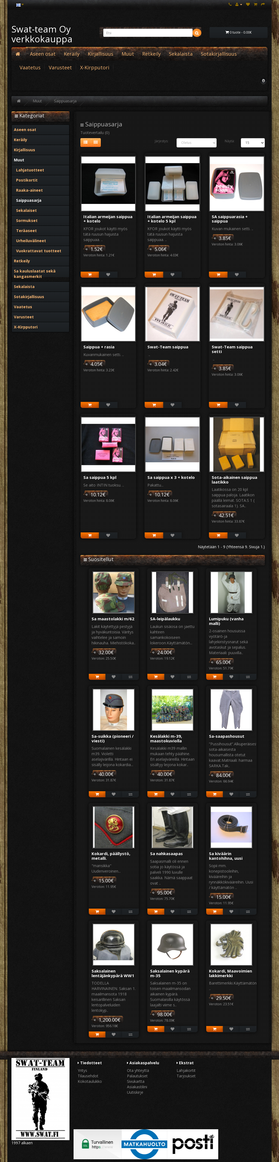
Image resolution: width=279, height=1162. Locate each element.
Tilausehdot (88, 1075)
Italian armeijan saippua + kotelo (107, 219)
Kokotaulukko (90, 1081)
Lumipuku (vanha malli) (226, 621)
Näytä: (229, 141)
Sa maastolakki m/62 (113, 618)
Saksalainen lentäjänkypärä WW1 (113, 973)
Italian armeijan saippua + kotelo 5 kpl (171, 219)
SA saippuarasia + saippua (230, 219)
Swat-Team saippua (167, 346)
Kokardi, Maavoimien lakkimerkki (230, 973)
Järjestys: (161, 141)
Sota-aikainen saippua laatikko (234, 480)
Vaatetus (30, 67)
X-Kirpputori (94, 67)
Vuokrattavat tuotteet (37, 250)
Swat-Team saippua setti (232, 349)
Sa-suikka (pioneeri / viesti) (113, 738)
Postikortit (26, 180)
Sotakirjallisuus (219, 54)
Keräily (72, 54)
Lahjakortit (186, 1070)
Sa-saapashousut (226, 736)
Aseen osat (43, 54)
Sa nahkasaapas (166, 853)
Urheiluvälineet (30, 240)
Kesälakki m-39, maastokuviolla (166, 738)
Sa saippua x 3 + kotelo (171, 477)
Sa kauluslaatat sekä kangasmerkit (35, 273)
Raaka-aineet (28, 190)
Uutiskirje (135, 1092)
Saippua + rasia (98, 346)
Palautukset (137, 1075)
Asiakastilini (137, 1086)
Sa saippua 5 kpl (99, 477)
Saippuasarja (65, 100)
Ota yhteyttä (138, 1070)
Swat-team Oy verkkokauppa (41, 34)
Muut (128, 54)
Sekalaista (181, 54)
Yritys (82, 1070)
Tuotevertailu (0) (95, 132)
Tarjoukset (186, 1075)
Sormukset (26, 220)
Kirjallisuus (100, 54)
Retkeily (151, 54)
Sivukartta (135, 1081)
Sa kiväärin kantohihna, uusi (225, 856)
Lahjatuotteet (29, 170)
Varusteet (60, 67)
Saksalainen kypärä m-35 (170, 973)
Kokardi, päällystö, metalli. (111, 856)
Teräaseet (25, 230)
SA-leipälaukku (165, 618)
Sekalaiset (25, 210)
